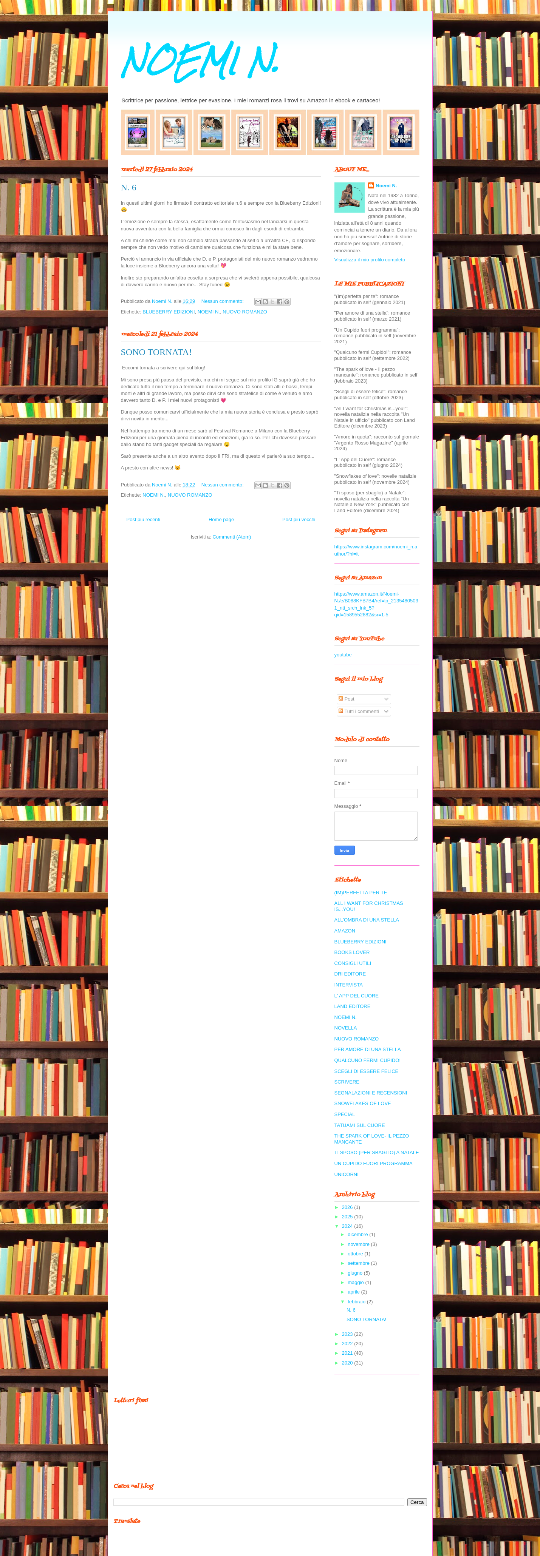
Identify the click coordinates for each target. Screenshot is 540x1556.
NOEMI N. (200, 61)
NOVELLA (345, 1028)
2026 (348, 1207)
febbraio (357, 1301)
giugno (356, 1273)
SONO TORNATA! (156, 352)
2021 (348, 1353)
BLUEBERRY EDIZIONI (168, 312)
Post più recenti (144, 519)
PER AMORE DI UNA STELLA (367, 1049)
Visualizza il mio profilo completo (369, 259)
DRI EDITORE (350, 974)
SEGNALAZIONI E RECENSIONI (370, 1093)
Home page (221, 519)
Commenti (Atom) (231, 537)
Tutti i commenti (359, 711)
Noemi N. (386, 185)
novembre (359, 1244)
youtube (343, 655)
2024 (348, 1226)
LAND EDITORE (352, 1006)
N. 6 (128, 187)
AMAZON (345, 931)
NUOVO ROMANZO (245, 312)
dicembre (358, 1234)
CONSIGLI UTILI (352, 963)
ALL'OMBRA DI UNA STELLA (366, 920)
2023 (348, 1334)
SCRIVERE (346, 1082)
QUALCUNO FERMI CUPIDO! (367, 1060)
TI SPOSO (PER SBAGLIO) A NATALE (376, 1152)
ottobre (356, 1254)
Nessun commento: (223, 301)
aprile (354, 1292)
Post (346, 699)
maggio (356, 1282)
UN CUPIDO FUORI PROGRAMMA (373, 1163)
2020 (348, 1363)
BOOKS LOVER (352, 952)
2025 (348, 1216)
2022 (348, 1343)
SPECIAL (344, 1114)
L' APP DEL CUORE (356, 996)
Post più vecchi (298, 519)
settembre (359, 1263)
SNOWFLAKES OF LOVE (362, 1103)
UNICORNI (346, 1174)
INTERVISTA (348, 985)
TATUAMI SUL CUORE (359, 1125)
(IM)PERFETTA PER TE (360, 892)
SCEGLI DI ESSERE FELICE (366, 1071)
